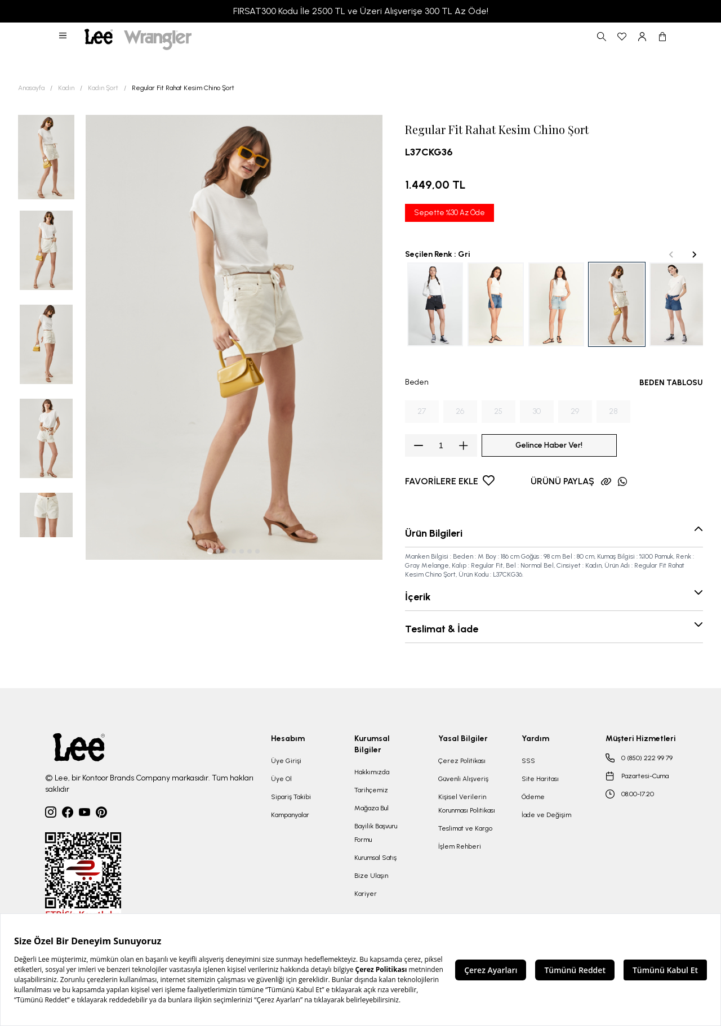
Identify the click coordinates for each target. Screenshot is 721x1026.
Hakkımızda (371, 772)
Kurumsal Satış (375, 858)
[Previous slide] (671, 255)
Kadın (66, 88)
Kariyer (365, 894)
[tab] (210, 551)
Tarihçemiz (371, 790)
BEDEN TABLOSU (671, 382)
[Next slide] (694, 255)
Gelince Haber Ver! (548, 445)
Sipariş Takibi (291, 797)
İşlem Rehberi (459, 846)
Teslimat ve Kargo (465, 828)
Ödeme (533, 797)
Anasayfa (31, 88)
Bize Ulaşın (371, 876)
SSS (528, 761)
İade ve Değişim (546, 815)
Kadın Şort (103, 88)
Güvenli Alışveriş (463, 779)
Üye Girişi (286, 761)
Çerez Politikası (462, 761)
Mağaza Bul (371, 808)
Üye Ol (281, 779)
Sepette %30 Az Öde (449, 212)
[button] (63, 36)
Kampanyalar (290, 815)
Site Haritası (540, 779)
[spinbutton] (441, 445)
